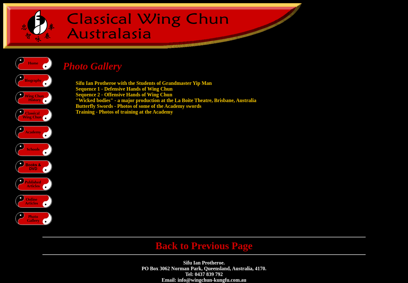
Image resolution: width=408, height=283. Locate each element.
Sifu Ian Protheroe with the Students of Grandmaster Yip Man (144, 83)
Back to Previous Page (204, 245)
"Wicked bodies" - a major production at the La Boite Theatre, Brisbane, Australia (166, 100)
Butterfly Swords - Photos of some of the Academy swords (138, 106)
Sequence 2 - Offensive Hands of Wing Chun (124, 94)
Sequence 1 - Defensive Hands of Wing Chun (124, 89)
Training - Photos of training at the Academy (124, 112)
